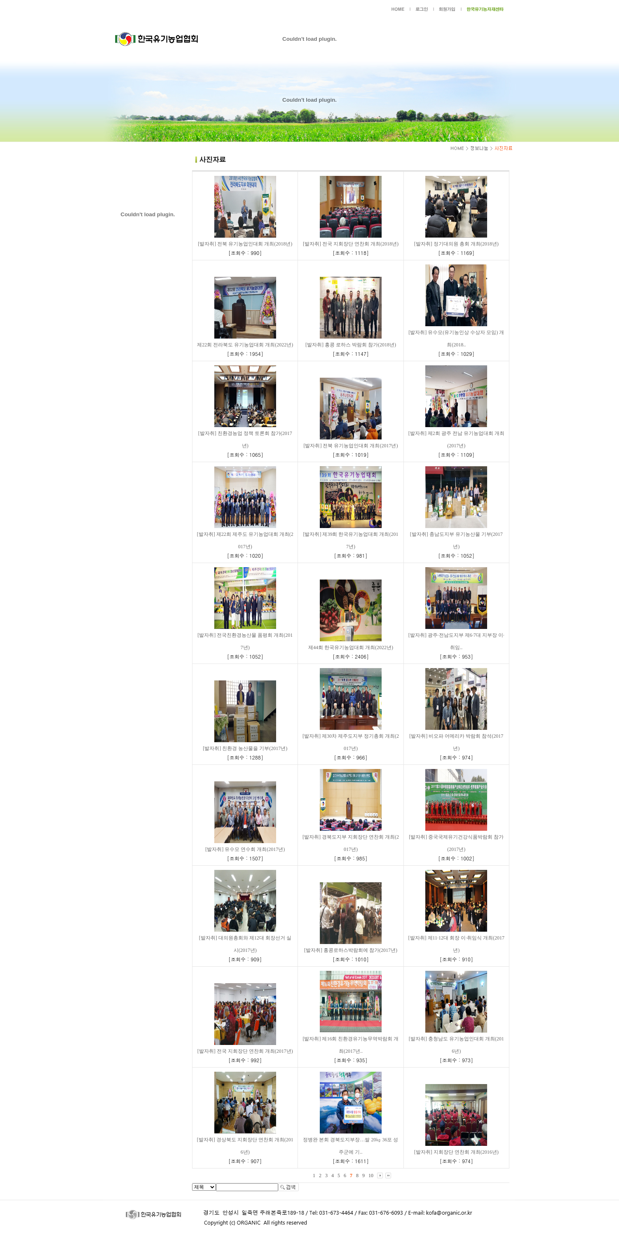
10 (370, 1175)
